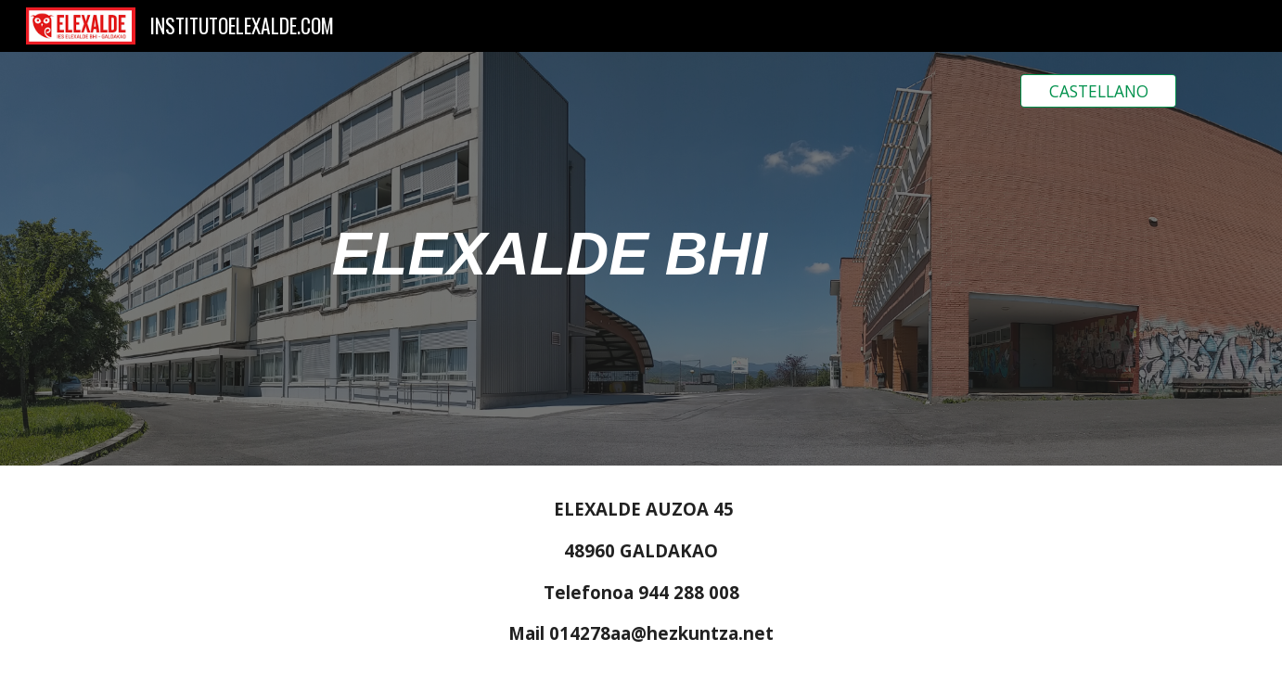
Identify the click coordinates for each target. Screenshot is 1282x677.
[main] (550, 258)
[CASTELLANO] (1098, 91)
